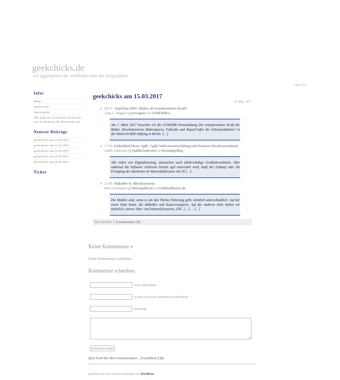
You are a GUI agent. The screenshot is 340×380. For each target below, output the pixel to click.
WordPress (147, 373)
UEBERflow (161, 113)
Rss (304, 84)
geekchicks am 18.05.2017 (52, 161)
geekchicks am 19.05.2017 (52, 156)
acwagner (139, 113)
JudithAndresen (144, 151)
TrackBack (152, 358)
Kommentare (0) (128, 222)
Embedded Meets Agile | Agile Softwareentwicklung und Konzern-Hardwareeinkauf (176, 146)
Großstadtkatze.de (172, 188)
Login (297, 84)
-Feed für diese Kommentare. (113, 358)
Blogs (38, 101)
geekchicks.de (58, 67)
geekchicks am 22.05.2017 (52, 145)
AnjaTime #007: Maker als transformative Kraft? (151, 108)
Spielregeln (42, 112)
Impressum (41, 106)
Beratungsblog (172, 151)
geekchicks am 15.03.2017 (127, 96)
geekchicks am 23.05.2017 (52, 139)
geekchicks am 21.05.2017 (52, 150)
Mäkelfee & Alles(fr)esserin (134, 183)
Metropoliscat (142, 188)
